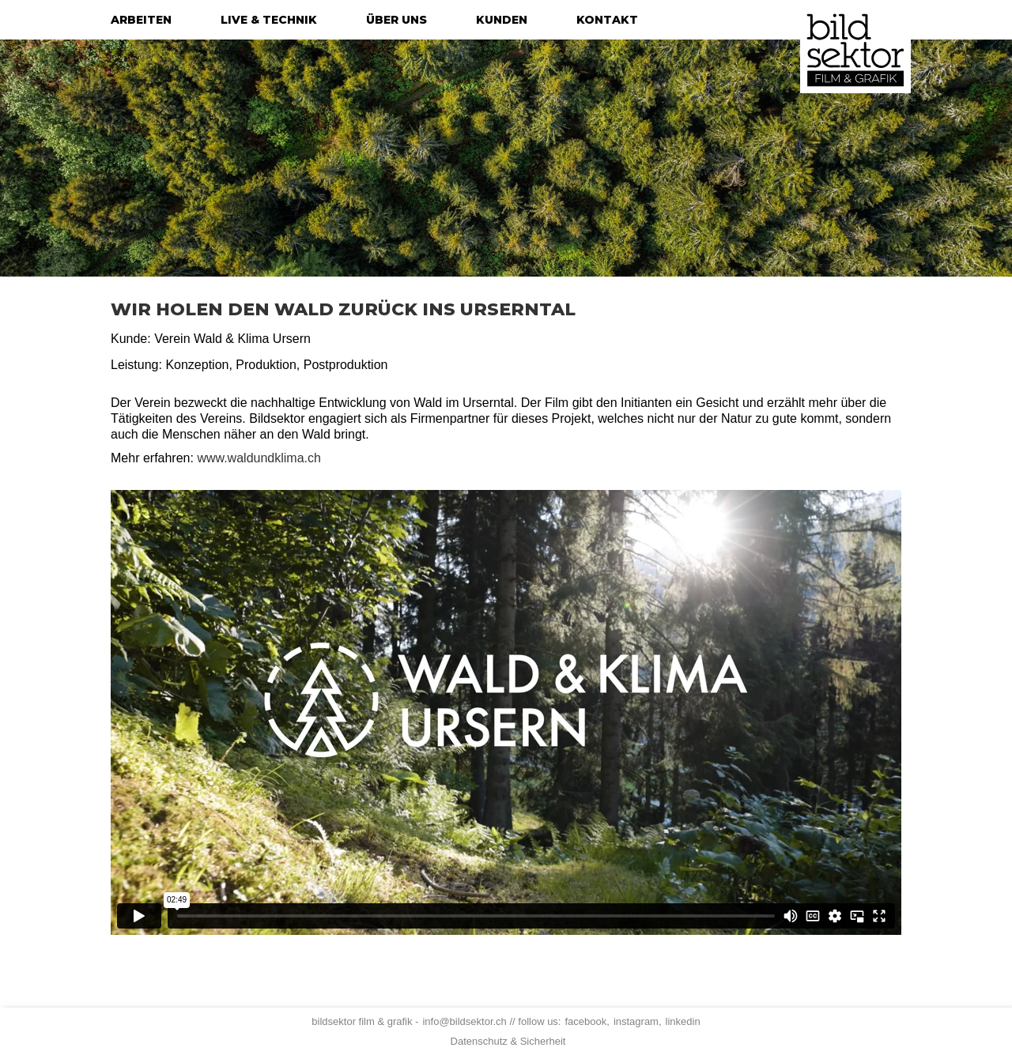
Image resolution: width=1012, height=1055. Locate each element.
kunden (501, 20)
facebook (585, 1021)
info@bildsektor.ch (464, 1021)
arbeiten (141, 20)
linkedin (683, 1021)
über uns (396, 20)
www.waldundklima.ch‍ (259, 458)
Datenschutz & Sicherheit (508, 1041)
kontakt (607, 20)
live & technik (269, 20)
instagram (636, 1021)
